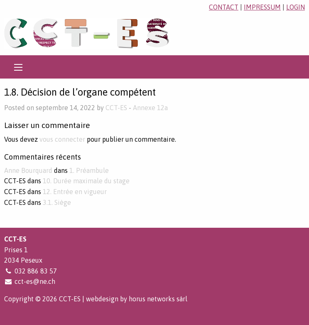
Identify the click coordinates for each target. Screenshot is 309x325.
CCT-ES (116, 107)
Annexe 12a (150, 107)
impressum (262, 7)
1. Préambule (89, 170)
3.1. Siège (57, 202)
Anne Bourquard (28, 170)
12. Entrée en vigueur (75, 191)
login (295, 7)
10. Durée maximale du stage (86, 181)
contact (223, 7)
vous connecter (62, 139)
